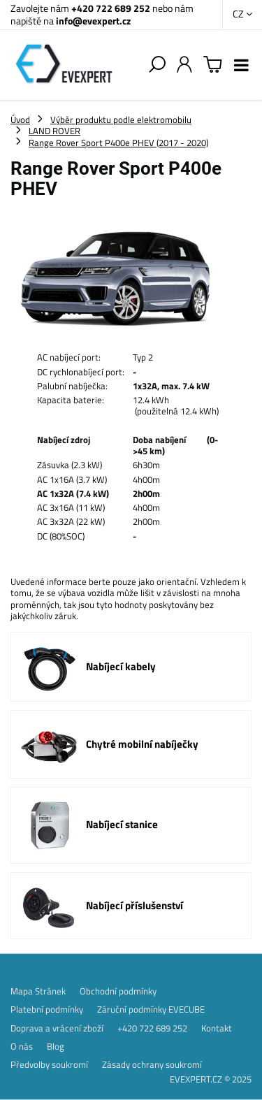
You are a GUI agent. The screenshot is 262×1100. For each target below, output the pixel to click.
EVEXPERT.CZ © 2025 (211, 1079)
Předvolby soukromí (49, 1064)
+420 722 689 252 (110, 8)
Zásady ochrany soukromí (152, 1064)
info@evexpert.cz (93, 20)
